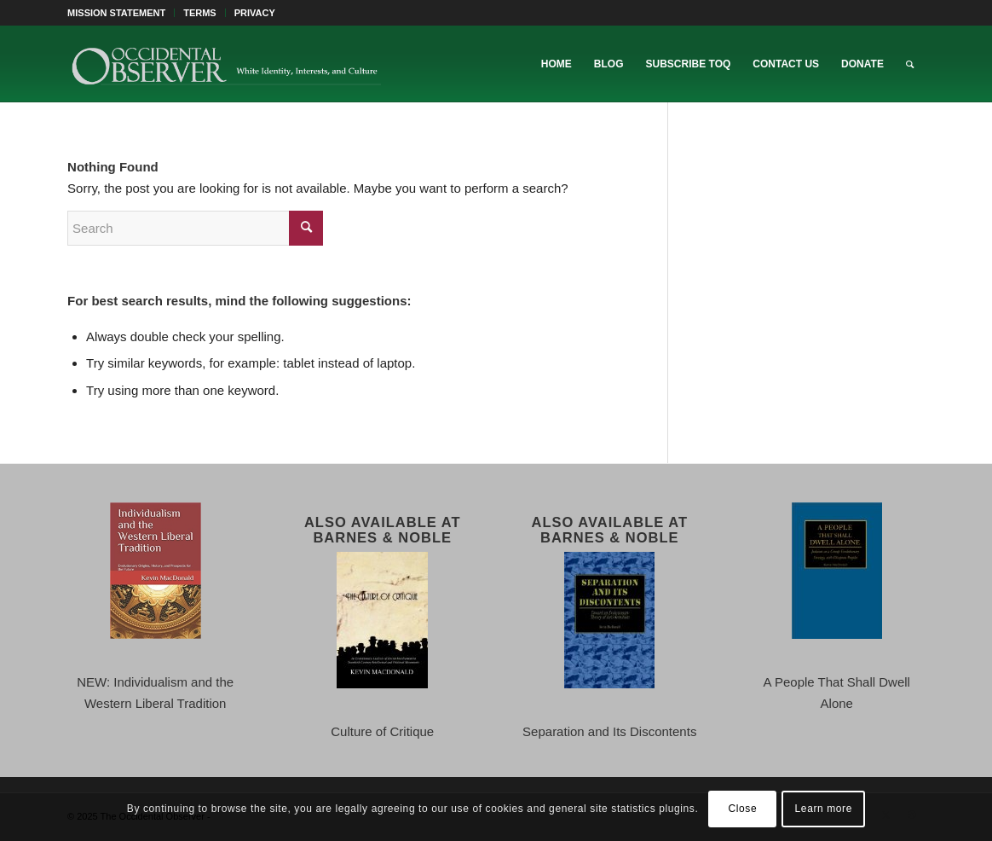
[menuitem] (121, 13)
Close (743, 809)
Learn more (823, 809)
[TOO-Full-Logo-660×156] (225, 64)
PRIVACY (254, 13)
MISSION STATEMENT (116, 13)
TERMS (199, 13)
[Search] (910, 64)
